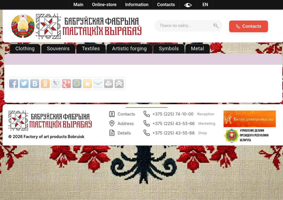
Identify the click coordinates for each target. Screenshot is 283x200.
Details (120, 132)
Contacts (122, 114)
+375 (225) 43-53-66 (179, 123)
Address (121, 123)
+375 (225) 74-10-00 (178, 114)
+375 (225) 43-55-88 (175, 132)
